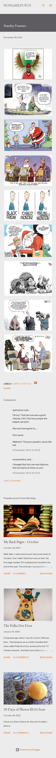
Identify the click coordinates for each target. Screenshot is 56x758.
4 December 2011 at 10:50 (26, 450)
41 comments (21, 657)
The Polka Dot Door (18, 625)
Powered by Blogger (28, 749)
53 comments (21, 732)
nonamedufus (17, 5)
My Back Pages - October (21, 541)
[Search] (43, 5)
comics (16, 383)
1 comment (19, 573)
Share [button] (7, 388)
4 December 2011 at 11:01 (26, 472)
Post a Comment (12, 480)
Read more (46, 573)
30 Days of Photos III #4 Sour (24, 709)
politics (26, 383)
